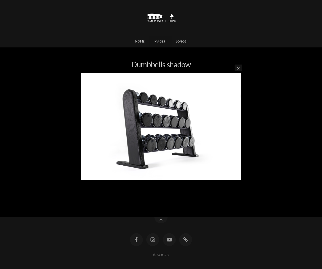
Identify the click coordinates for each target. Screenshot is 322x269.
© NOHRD (161, 255)
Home (140, 41)
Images (159, 41)
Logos (181, 41)
